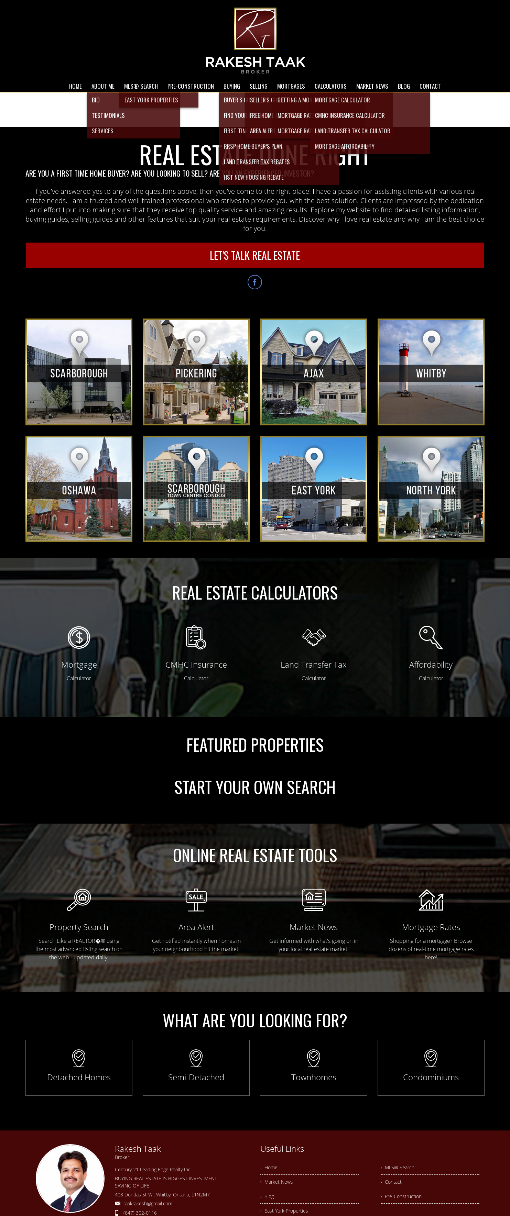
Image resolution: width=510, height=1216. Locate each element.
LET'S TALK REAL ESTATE (255, 255)
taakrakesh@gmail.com (147, 1203)
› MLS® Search (397, 1167)
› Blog (267, 1196)
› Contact (391, 1182)
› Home (269, 1167)
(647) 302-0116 (140, 1212)
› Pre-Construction (401, 1196)
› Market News (276, 1182)
